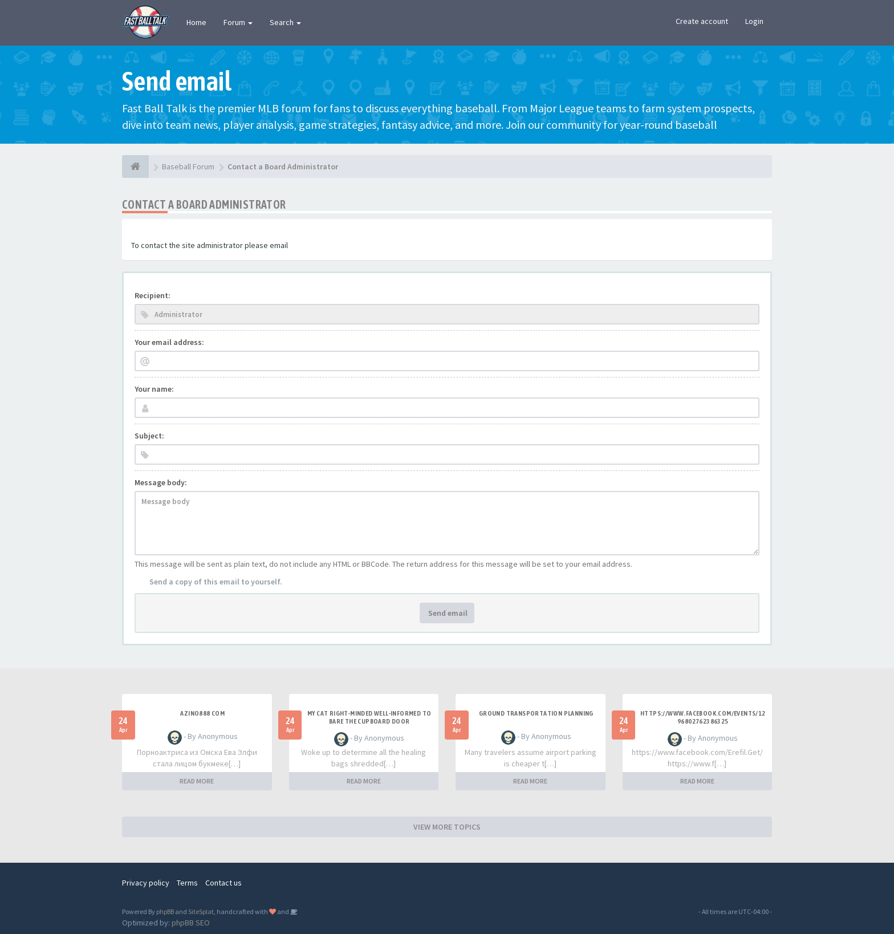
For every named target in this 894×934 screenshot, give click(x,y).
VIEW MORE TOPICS (447, 827)
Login (754, 21)
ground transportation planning (536, 713)
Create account (702, 21)
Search (285, 22)
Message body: (161, 482)
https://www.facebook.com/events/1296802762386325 (703, 717)
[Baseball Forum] (135, 166)
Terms (187, 883)
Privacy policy (145, 883)
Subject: (149, 436)
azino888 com (202, 713)
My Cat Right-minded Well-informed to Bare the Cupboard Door (369, 717)
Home (196, 22)
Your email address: (169, 342)
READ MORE (197, 781)
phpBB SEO (191, 922)
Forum (238, 22)
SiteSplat (201, 911)
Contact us (223, 883)
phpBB (165, 911)
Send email (447, 613)
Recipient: (152, 295)
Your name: (154, 389)
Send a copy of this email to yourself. (215, 581)
